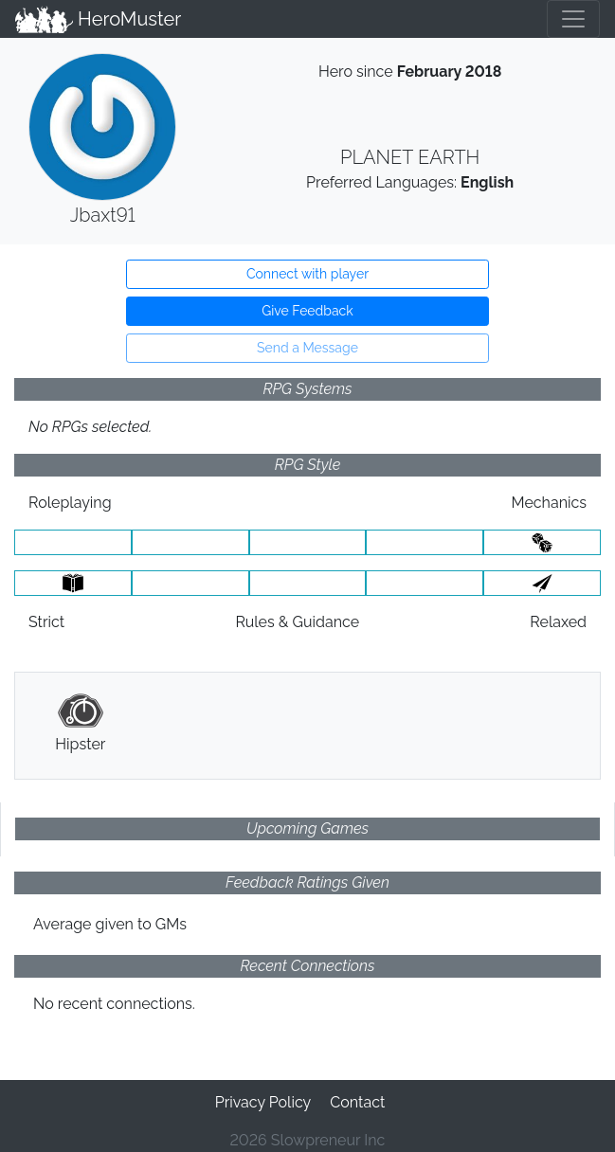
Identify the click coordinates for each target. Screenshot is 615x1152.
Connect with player (307, 273)
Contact (357, 1102)
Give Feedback (307, 310)
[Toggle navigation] (573, 19)
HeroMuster (98, 19)
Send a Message (307, 347)
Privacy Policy (263, 1102)
